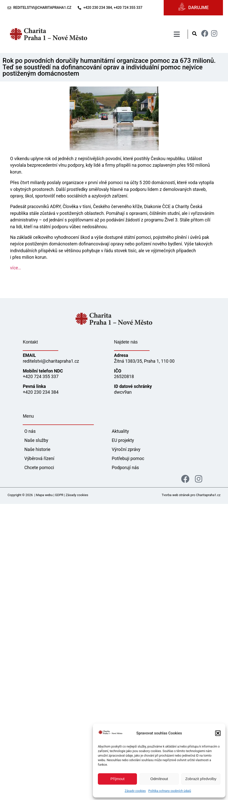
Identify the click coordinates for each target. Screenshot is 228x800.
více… (15, 267)
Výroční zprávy (126, 449)
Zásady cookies (135, 791)
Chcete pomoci (39, 467)
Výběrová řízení (39, 458)
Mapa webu (44, 495)
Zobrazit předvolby (200, 779)
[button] (217, 733)
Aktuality (120, 431)
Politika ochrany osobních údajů (169, 791)
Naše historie (37, 449)
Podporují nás (125, 467)
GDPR (59, 495)
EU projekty (123, 440)
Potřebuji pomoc (128, 458)
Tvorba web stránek (176, 495)
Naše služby (36, 440)
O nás (30, 431)
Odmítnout (159, 779)
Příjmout (117, 779)
